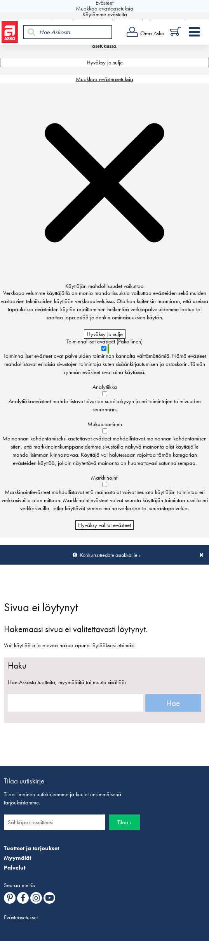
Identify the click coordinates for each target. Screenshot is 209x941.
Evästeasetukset (21, 917)
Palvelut (14, 868)
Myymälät (17, 858)
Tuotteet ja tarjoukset (31, 848)
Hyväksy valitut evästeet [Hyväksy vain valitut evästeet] (104, 525)
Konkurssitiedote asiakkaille (109, 554)
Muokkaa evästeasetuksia (104, 79)
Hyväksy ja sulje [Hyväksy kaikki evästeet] (105, 62)
